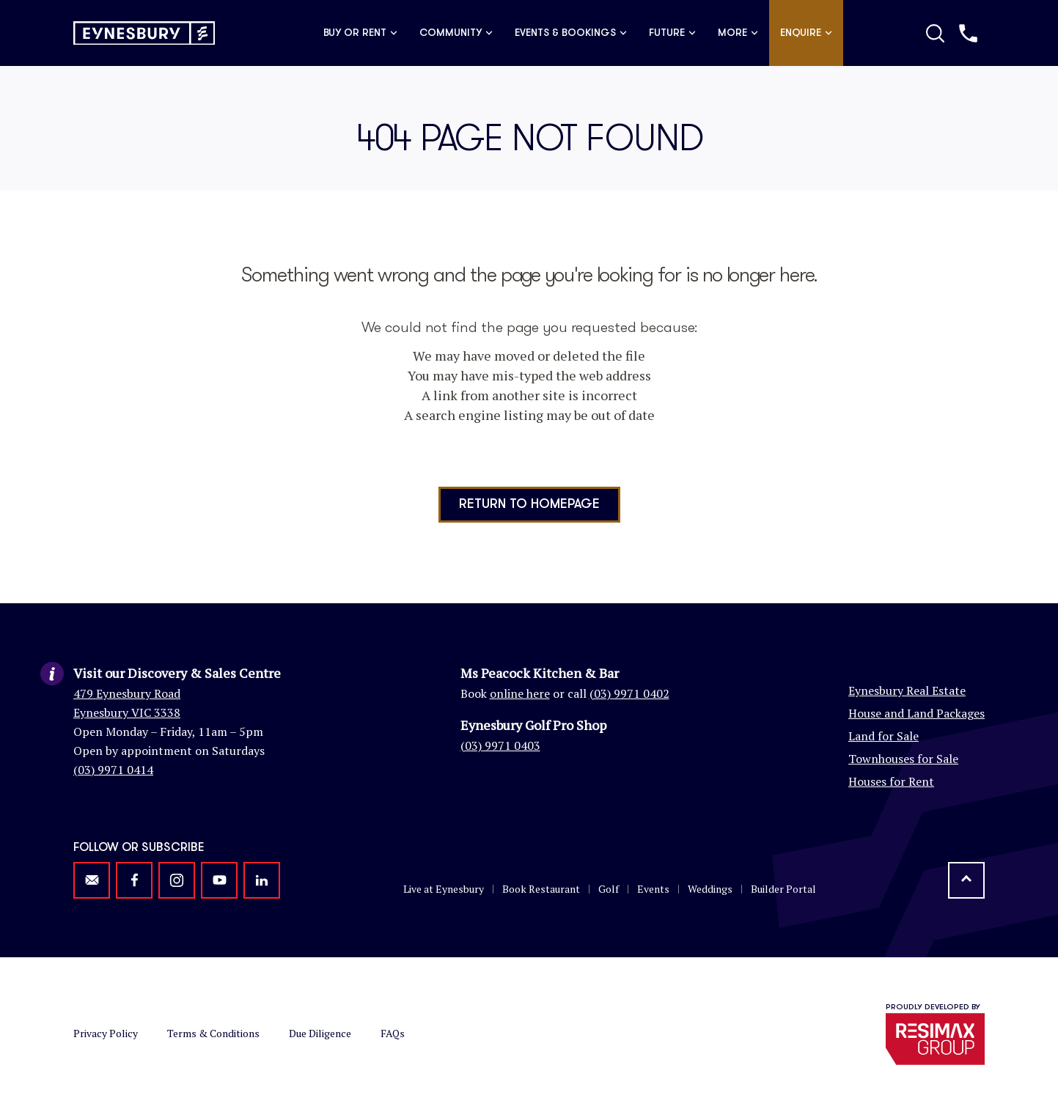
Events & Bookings (571, 33)
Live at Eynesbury (443, 889)
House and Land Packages (916, 713)
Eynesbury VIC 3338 (126, 712)
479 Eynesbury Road (126, 693)
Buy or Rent (360, 33)
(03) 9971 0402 (629, 693)
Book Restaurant (541, 889)
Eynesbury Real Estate (907, 690)
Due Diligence (320, 1033)
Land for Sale (883, 736)
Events (653, 889)
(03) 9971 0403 (500, 745)
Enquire (806, 33)
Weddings (710, 889)
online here (520, 693)
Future (672, 33)
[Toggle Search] (935, 33)
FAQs (393, 1033)
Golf (608, 889)
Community (456, 33)
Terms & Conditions (213, 1033)
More (738, 33)
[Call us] (968, 33)
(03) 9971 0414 (113, 770)
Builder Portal (783, 889)
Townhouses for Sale (903, 759)
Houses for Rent (891, 781)
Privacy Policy (105, 1033)
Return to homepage (529, 504)
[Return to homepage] (144, 33)
